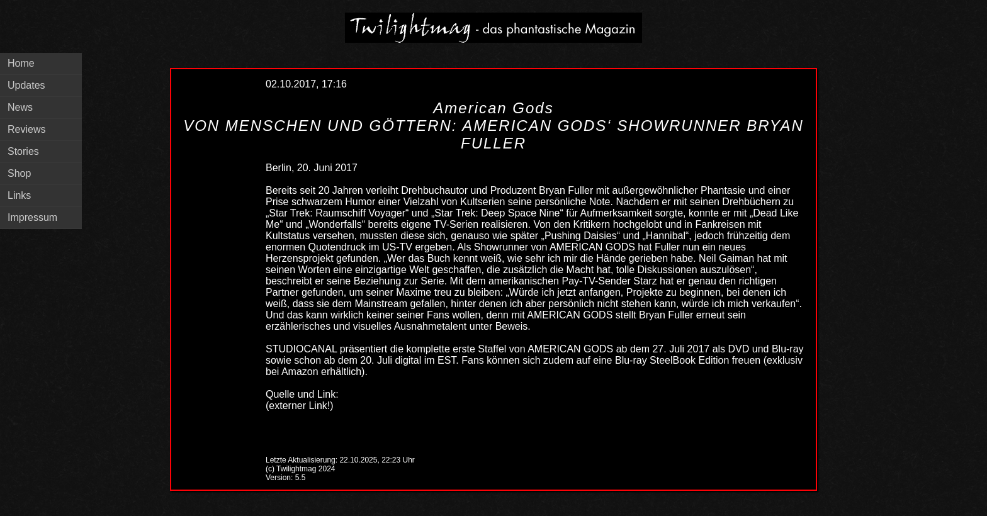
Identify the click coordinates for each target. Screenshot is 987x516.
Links (19, 195)
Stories (23, 151)
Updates (26, 85)
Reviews (26, 129)
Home (21, 63)
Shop (19, 173)
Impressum (32, 217)
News (20, 107)
